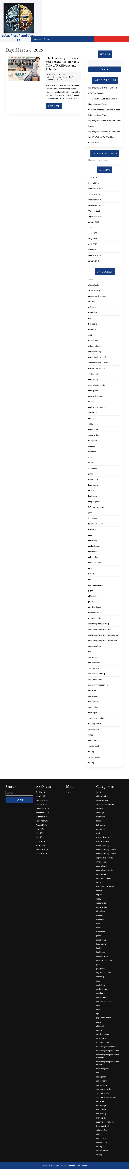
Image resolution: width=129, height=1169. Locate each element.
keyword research (95, 524)
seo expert (92, 690)
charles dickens (94, 340)
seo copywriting (95, 679)
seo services (93, 701)
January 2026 (94, 194)
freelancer (92, 468)
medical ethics (94, 546)
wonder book (93, 746)
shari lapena (93, 712)
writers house (94, 757)
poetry (91, 601)
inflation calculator (96, 507)
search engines (94, 646)
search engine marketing (98, 624)
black (90, 318)
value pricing (93, 729)
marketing (92, 540)
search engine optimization (99, 629)
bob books (92, 324)
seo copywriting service (98, 685)
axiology (92, 307)
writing (91, 762)
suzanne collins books (97, 718)
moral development (96, 562)
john (90, 512)
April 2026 (92, 177)
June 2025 (92, 233)
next (90, 568)
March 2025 (93, 250)
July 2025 (92, 227)
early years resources (97, 407)
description (93, 390)
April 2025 (92, 244)
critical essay (93, 374)
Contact (47, 39)
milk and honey (94, 557)
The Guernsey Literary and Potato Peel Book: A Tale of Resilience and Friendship (62, 63)
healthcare (92, 496)
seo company (93, 668)
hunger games (94, 501)
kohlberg (92, 529)
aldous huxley (94, 285)
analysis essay (94, 290)
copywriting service (96, 368)
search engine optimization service (102, 640)
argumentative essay (97, 296)
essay (90, 424)
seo (89, 651)
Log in (68, 792)
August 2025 (93, 222)
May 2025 (92, 238)
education (92, 413)
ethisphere (92, 440)
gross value (93, 479)
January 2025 (94, 261)
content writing (94, 351)
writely (91, 751)
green (90, 474)
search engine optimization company (103, 635)
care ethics (92, 329)
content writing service (98, 357)
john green (92, 518)
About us (37, 39)
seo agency (93, 657)
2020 (90, 279)
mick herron (93, 551)
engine (91, 418)
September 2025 (95, 216)
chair (90, 335)
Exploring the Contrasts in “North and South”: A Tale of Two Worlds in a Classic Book (104, 137)
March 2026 (93, 183)
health (91, 490)
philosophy (93, 596)
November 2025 (95, 205)
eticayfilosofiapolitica (57, 77)
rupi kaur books (94, 618)
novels (91, 574)
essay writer (93, 429)
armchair (92, 301)
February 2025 (94, 255)
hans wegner (93, 485)
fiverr (90, 462)
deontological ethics (96, 385)
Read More (55, 107)
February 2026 (94, 188)
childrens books (94, 346)
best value (92, 313)
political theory (94, 607)
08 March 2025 (56, 74)
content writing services (98, 363)
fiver (90, 457)
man (90, 535)
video (90, 735)
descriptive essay (95, 396)
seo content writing (96, 674)
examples (92, 451)
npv (89, 579)
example (91, 446)
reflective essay (95, 612)
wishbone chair (94, 740)
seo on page (93, 696)
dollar (90, 401)
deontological (94, 379)
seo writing (93, 707)
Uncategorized (94, 724)
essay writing (94, 435)
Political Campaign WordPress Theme (58, 1165)
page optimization (95, 585)
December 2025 (95, 200)
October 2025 (94, 211)
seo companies (94, 662)
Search (105, 54)
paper (90, 590)
